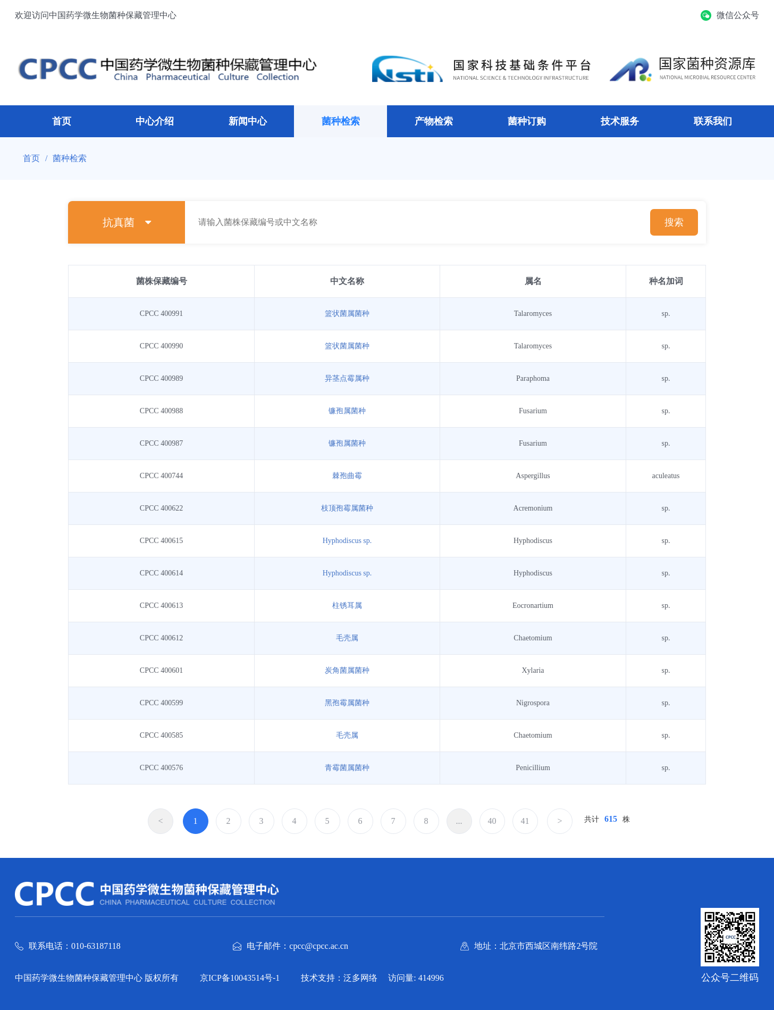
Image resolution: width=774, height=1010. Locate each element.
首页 (61, 121)
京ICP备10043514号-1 (240, 977)
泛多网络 (360, 977)
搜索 (674, 222)
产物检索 (434, 121)
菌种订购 (527, 121)
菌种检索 (341, 121)
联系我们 (713, 121)
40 (492, 820)
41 (525, 820)
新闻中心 (248, 121)
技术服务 (620, 121)
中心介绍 (155, 121)
